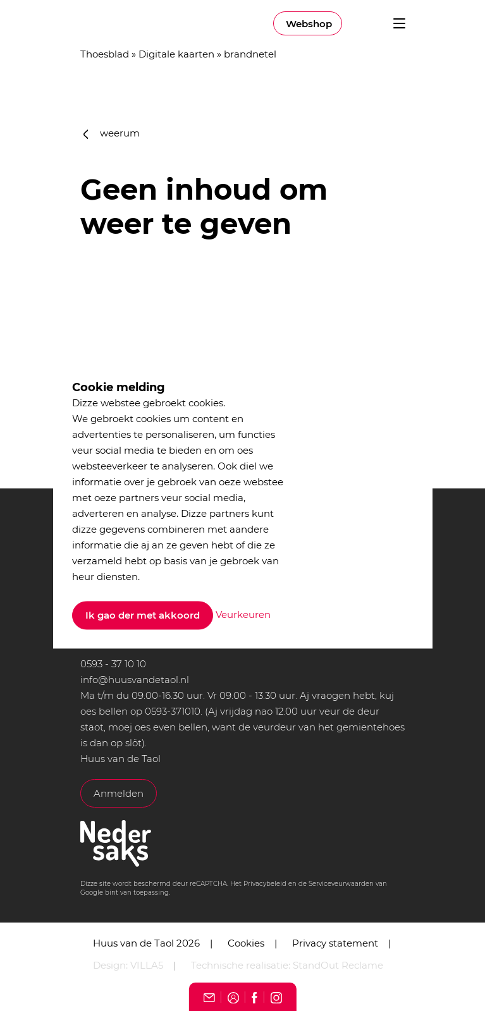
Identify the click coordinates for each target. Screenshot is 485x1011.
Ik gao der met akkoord (142, 616)
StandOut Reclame (338, 965)
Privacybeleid (264, 884)
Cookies (246, 943)
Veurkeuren (243, 614)
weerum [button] (111, 133)
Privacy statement (335, 943)
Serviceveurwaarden (341, 884)
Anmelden (119, 793)
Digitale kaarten (176, 54)
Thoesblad (104, 54)
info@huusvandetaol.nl (134, 680)
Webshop (309, 24)
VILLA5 (146, 965)
